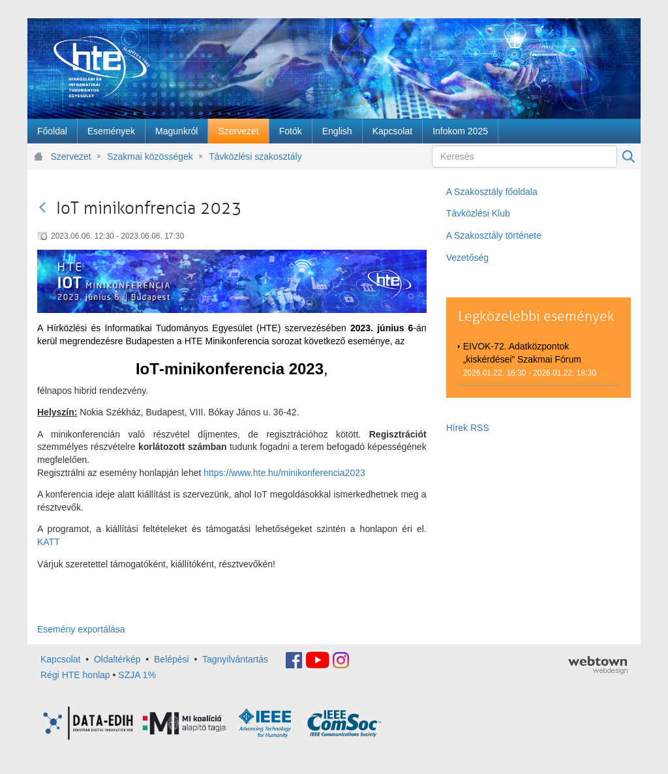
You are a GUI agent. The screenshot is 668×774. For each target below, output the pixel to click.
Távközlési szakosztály (255, 156)
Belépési (171, 659)
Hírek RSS (467, 428)
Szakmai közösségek (150, 156)
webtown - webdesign (598, 665)
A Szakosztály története (493, 235)
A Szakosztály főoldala (492, 191)
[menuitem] (52, 131)
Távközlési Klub (478, 213)
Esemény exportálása (81, 629)
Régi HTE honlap (75, 675)
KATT (48, 542)
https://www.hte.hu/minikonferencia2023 (284, 473)
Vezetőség (467, 257)
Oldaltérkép (117, 659)
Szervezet (71, 156)
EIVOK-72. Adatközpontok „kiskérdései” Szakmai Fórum (522, 353)
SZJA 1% (137, 675)
